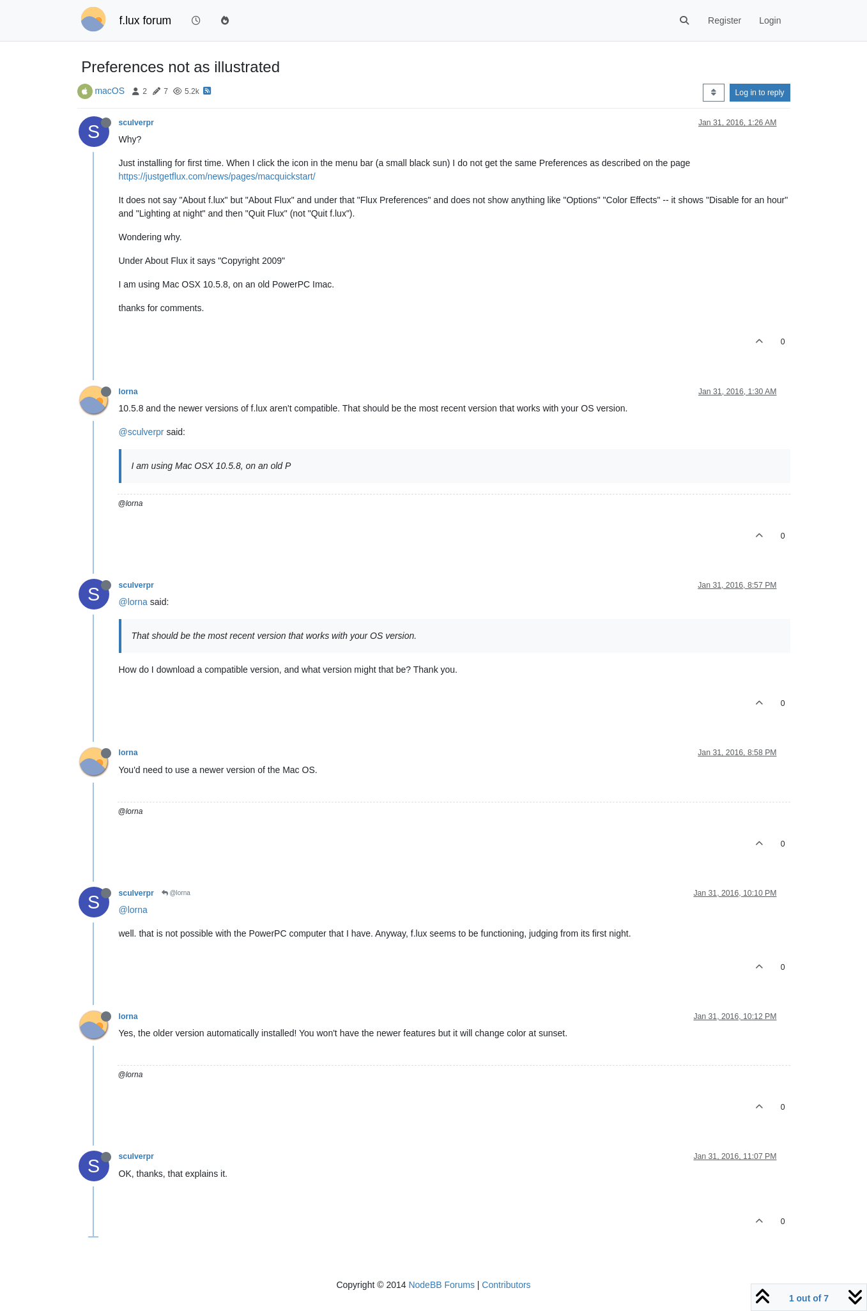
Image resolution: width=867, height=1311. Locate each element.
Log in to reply (760, 92)
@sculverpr (141, 432)
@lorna (133, 602)
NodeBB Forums (441, 1285)
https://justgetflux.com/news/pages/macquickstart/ (217, 176)
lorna (128, 391)
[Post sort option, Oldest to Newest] (713, 93)
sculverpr (136, 122)
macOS (110, 91)
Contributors (506, 1285)
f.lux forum (145, 20)
